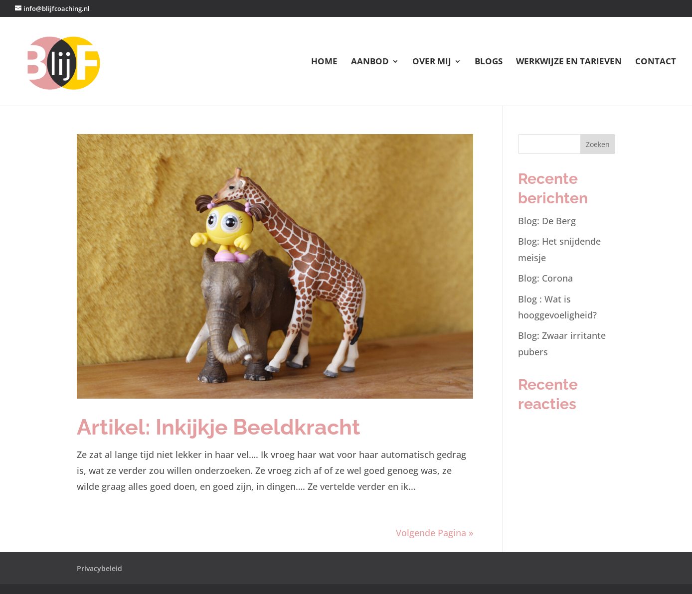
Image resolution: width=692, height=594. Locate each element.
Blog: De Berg (547, 221)
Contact (655, 62)
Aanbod (370, 62)
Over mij (431, 62)
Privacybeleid (99, 568)
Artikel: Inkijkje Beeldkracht (218, 427)
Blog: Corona (545, 278)
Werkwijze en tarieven (569, 62)
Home (324, 62)
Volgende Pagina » (434, 533)
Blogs (489, 62)
